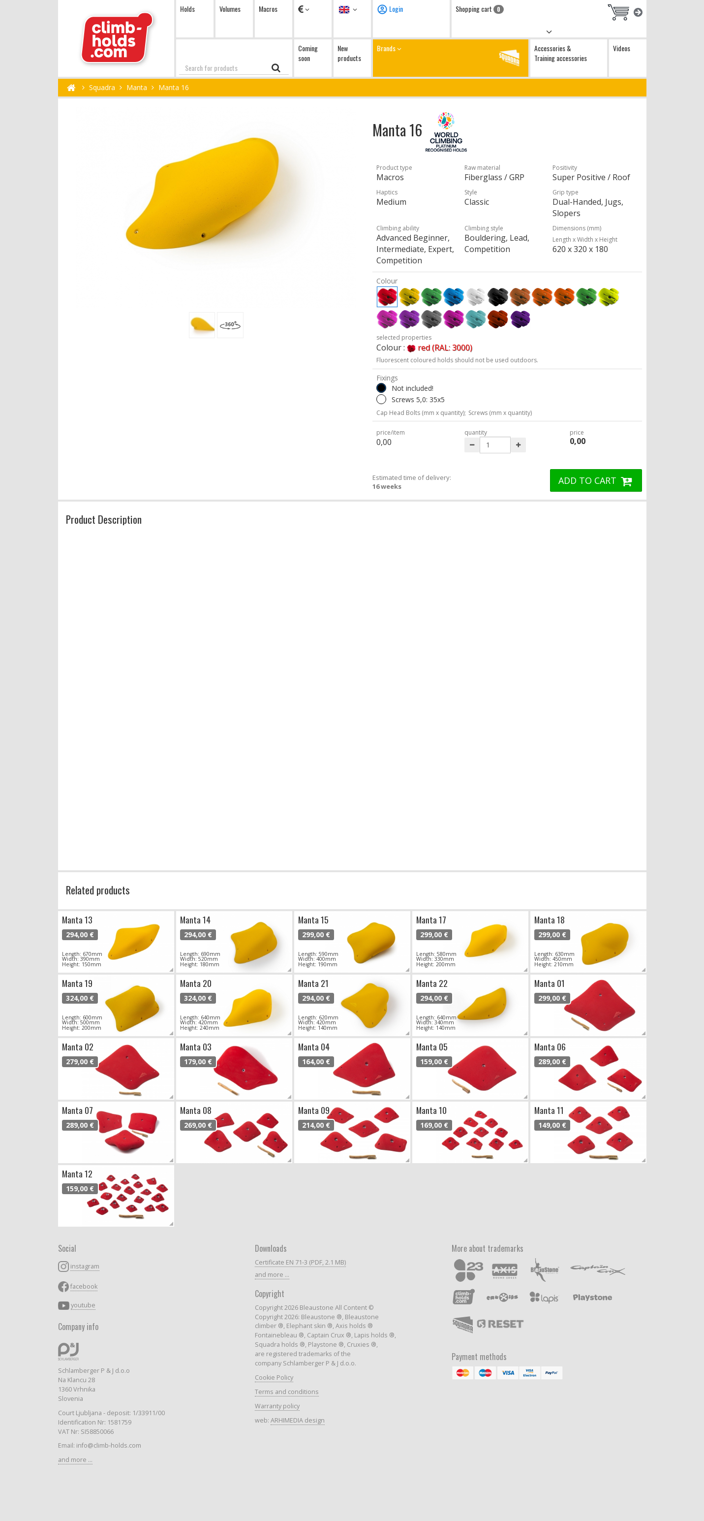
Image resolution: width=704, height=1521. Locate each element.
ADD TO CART (596, 480)
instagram (84, 1266)
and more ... (75, 1460)
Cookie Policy (274, 1377)
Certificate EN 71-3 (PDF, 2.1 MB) (300, 1262)
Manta (136, 87)
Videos (621, 48)
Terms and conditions (287, 1392)
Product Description (104, 519)
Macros (268, 8)
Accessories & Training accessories (560, 53)
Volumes (230, 8)
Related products (98, 889)
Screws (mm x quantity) (500, 413)
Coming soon (308, 53)
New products (349, 53)
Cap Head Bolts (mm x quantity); (421, 413)
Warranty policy (277, 1406)
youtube (83, 1305)
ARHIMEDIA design (298, 1420)
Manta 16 (173, 87)
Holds (187, 8)
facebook (83, 1286)
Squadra (102, 87)
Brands (450, 58)
